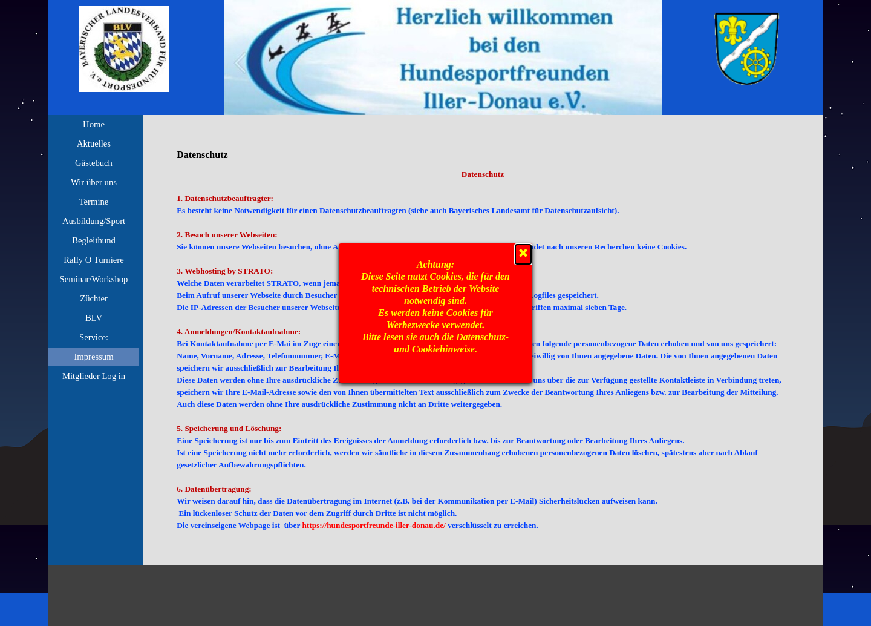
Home (94, 124)
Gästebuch (94, 163)
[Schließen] (523, 254)
